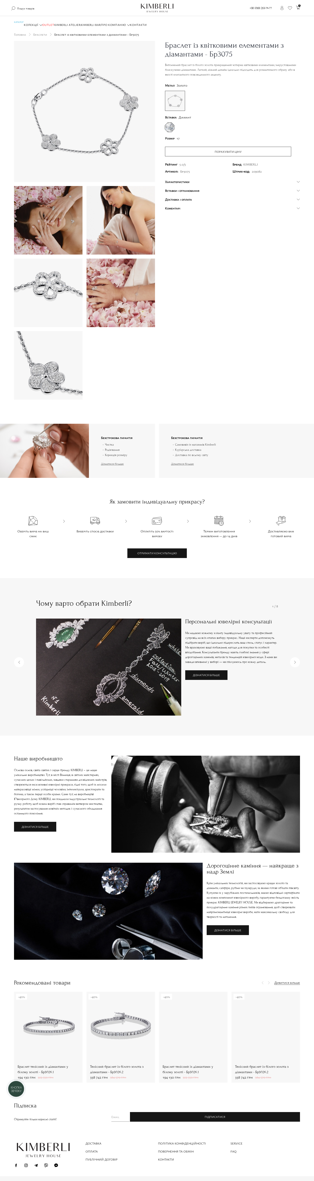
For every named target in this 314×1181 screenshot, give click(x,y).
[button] (19, 662)
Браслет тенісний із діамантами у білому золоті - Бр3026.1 (43, 1069)
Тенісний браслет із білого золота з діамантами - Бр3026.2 (117, 1069)
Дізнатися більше (112, 464)
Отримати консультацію (157, 553)
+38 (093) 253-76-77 (261, 8)
